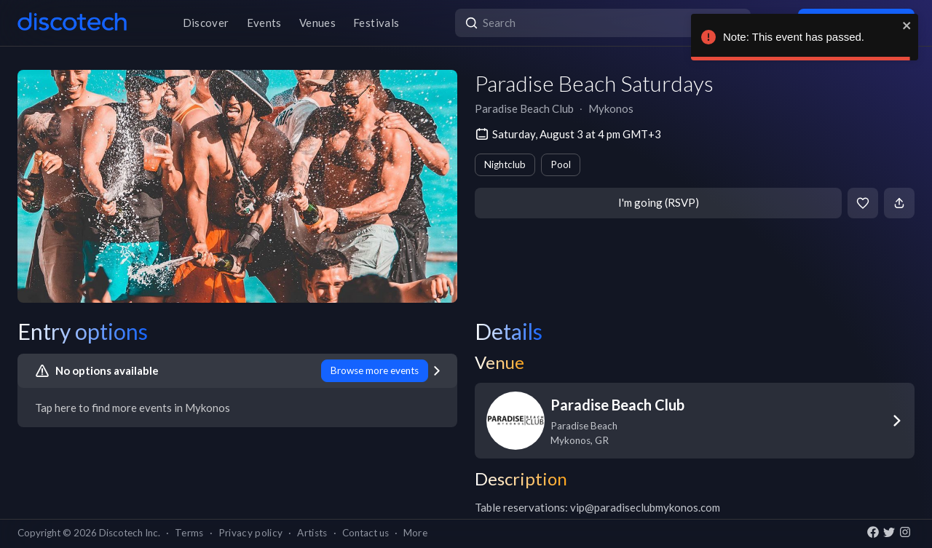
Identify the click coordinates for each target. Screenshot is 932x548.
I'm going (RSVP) (658, 202)
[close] (907, 25)
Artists (312, 533)
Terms (189, 533)
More (415, 533)
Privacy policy (250, 533)
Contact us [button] (365, 533)
